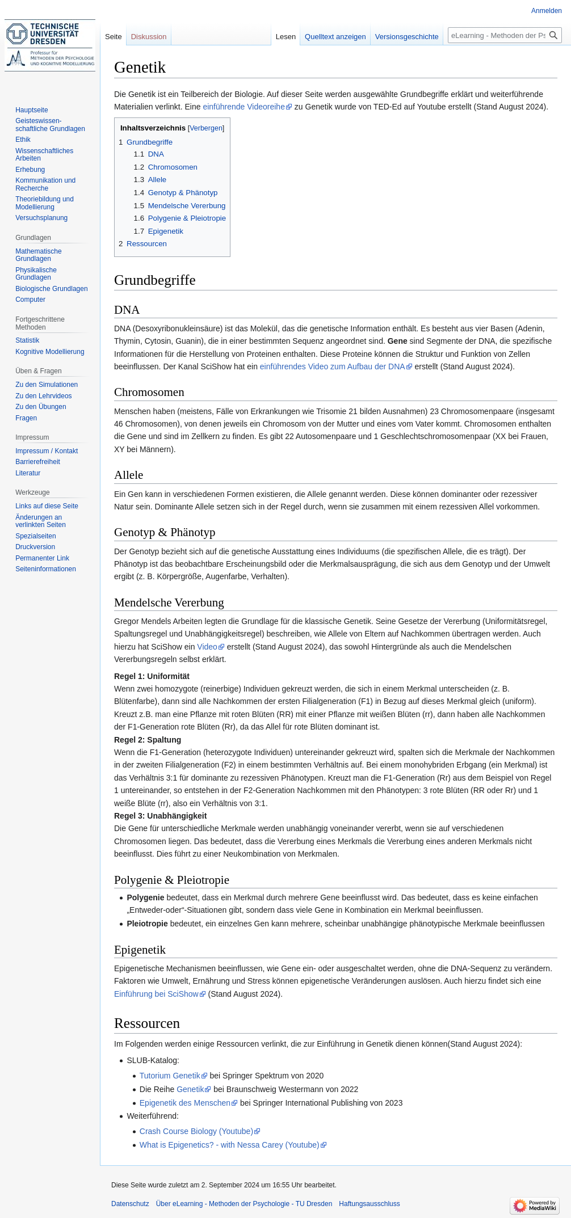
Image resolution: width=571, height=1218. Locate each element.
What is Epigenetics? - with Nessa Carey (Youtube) (230, 1144)
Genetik (190, 1089)
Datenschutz (130, 1204)
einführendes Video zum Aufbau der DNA (332, 366)
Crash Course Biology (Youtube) (196, 1131)
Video (207, 646)
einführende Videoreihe (244, 106)
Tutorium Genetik (170, 1075)
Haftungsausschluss (369, 1204)
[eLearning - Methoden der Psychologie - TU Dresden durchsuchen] (505, 35)
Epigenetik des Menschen (185, 1102)
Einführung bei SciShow (156, 993)
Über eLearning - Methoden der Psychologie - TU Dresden (244, 1204)
